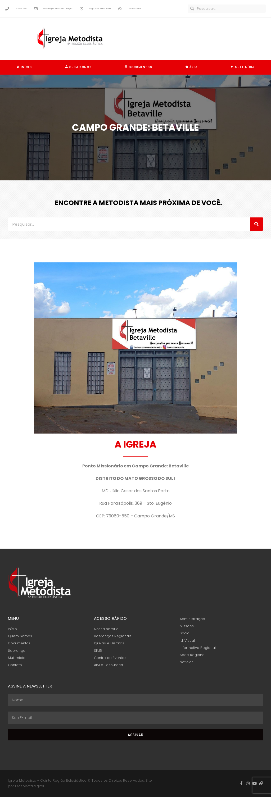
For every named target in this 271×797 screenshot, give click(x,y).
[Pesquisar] (256, 224)
